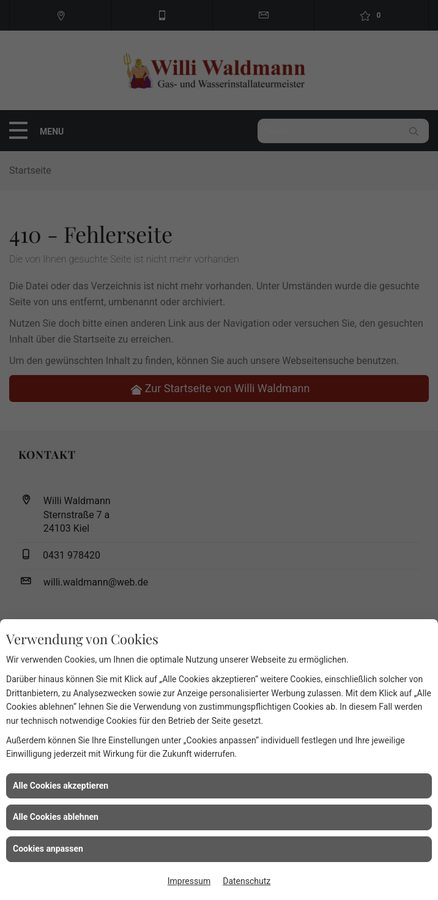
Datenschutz (246, 881)
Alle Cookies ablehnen (55, 817)
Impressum (189, 881)
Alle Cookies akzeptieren (60, 785)
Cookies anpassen (48, 849)
